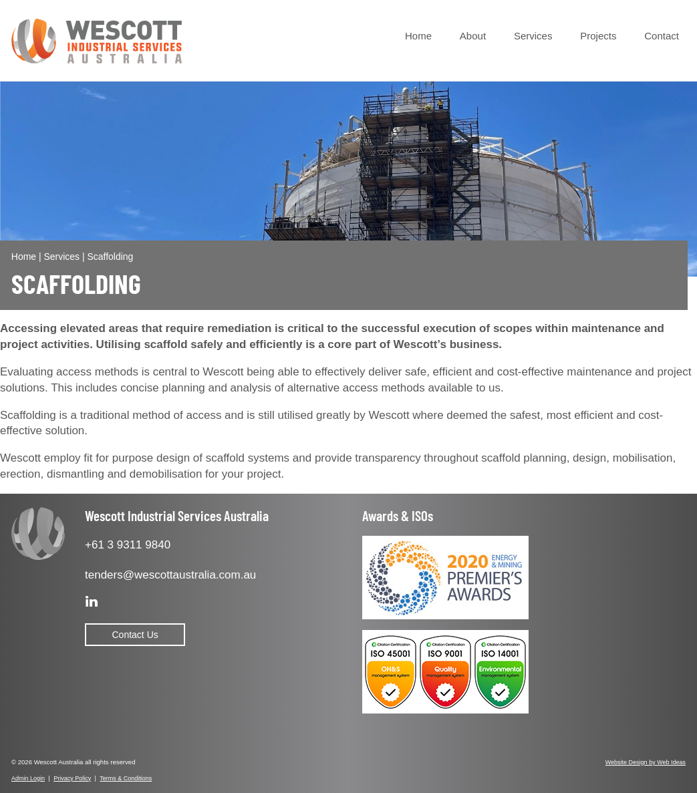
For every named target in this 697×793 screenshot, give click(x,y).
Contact (661, 35)
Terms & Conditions (126, 778)
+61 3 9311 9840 (127, 544)
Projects (598, 35)
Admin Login (28, 778)
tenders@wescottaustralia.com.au (170, 575)
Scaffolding (110, 256)
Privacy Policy (72, 778)
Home (418, 35)
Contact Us (135, 634)
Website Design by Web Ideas (645, 762)
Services (533, 35)
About (473, 35)
